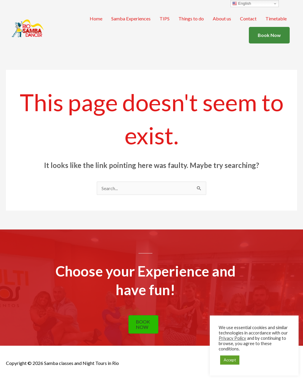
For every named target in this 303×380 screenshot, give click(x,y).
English (241, 3)
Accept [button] (230, 360)
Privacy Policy (232, 338)
